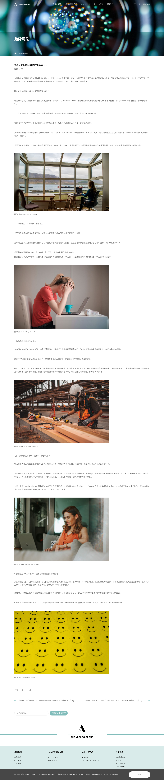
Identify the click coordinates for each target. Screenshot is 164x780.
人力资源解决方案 (70, 4)
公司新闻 (17, 760)
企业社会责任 (98, 4)
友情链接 (119, 752)
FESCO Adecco (53, 757)
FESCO (118, 760)
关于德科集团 (56, 4)
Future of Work (85, 4)
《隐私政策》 (113, 774)
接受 (139, 774)
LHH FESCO (52, 760)
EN (135, 4)
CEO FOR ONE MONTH (90, 760)
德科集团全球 (120, 757)
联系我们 (110, 4)
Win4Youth (85, 757)
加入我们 (17, 763)
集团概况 (17, 757)
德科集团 (18, 752)
